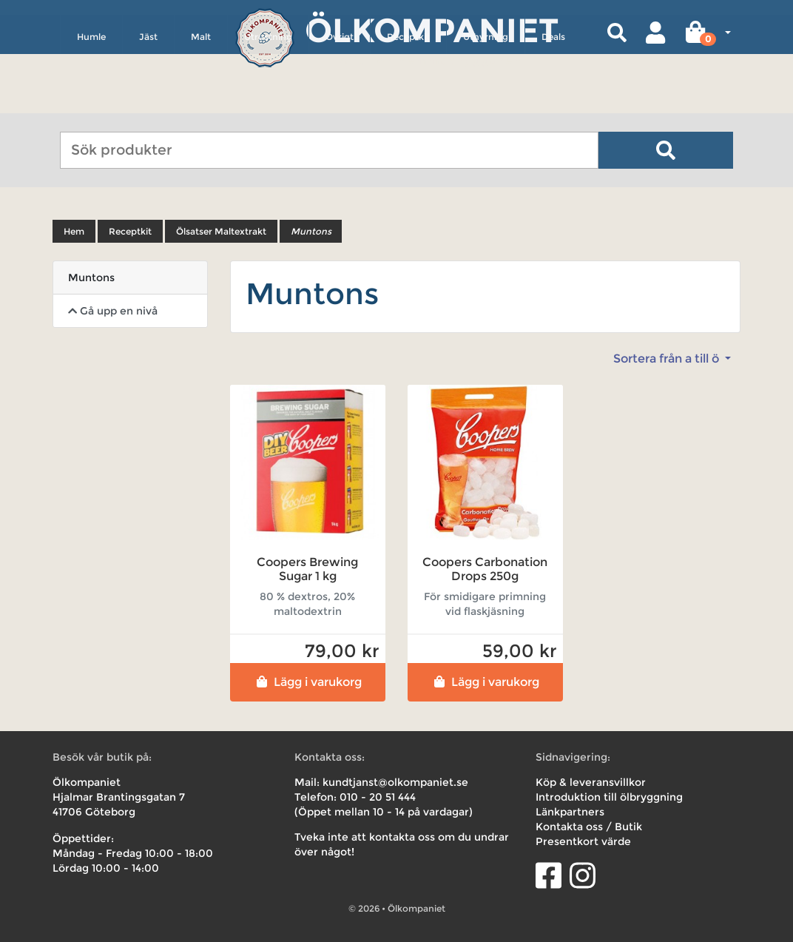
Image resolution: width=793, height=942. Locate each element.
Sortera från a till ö (667, 358)
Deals (553, 101)
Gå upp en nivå (113, 310)
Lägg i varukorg (307, 682)
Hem (74, 231)
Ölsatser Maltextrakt (221, 231)
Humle (91, 101)
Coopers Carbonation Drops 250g (484, 569)
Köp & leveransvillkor (591, 782)
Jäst (148, 101)
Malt (201, 101)
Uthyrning (485, 101)
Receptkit (408, 101)
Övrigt (339, 101)
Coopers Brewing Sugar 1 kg (307, 569)
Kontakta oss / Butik (589, 826)
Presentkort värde (583, 841)
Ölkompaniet (432, 29)
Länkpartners (570, 811)
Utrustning (268, 101)
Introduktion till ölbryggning (609, 797)
